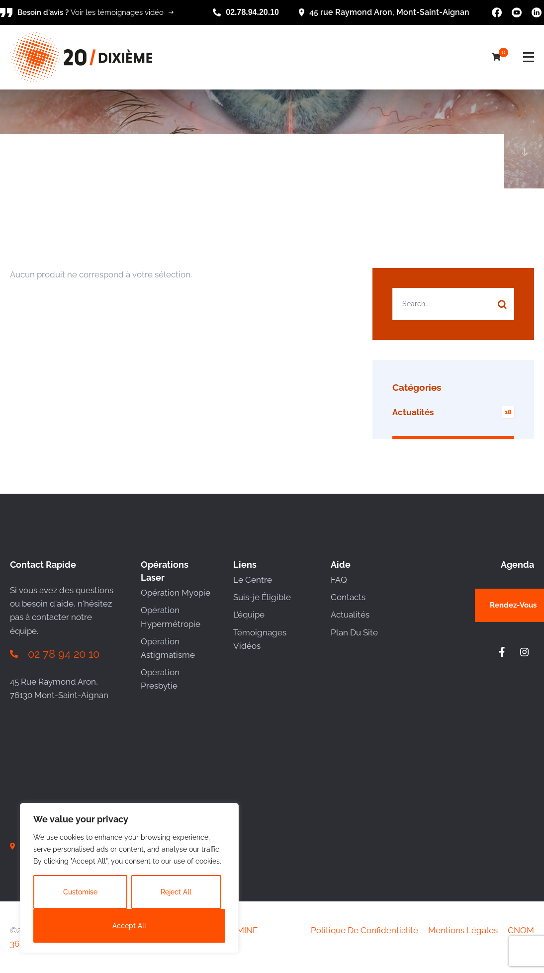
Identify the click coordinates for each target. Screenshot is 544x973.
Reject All (176, 892)
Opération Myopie (175, 593)
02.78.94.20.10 (252, 12)
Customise (80, 892)
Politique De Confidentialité (364, 930)
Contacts (348, 597)
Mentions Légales (463, 930)
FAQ (339, 580)
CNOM (521, 930)
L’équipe (249, 614)
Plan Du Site (354, 632)
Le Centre (252, 580)
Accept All (129, 926)
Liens (245, 564)
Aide (341, 564)
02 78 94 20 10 (63, 653)
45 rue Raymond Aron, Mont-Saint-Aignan (389, 12)
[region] (129, 878)
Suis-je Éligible (262, 597)
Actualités (350, 614)
